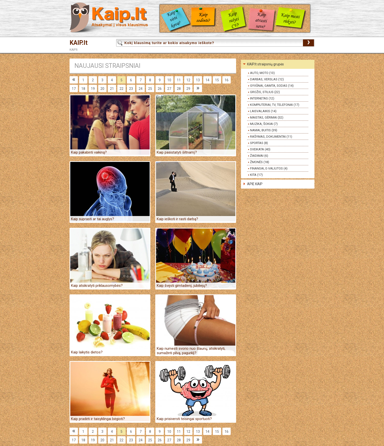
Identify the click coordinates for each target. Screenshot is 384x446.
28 (179, 89)
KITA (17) (256, 175)
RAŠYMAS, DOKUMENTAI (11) (271, 136)
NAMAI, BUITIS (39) (263, 130)
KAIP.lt (79, 43)
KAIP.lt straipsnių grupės (265, 64)
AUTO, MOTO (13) (262, 73)
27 (169, 89)
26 (160, 89)
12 (188, 80)
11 (179, 80)
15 (217, 80)
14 (207, 80)
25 (150, 89)
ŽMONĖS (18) (259, 162)
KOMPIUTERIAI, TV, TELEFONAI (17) (274, 105)
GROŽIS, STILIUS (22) (265, 92)
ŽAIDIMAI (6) (259, 155)
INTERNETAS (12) (262, 98)
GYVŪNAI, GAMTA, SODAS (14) (272, 85)
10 (169, 80)
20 (102, 89)
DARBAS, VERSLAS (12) (267, 79)
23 (131, 89)
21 (112, 89)
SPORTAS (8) (259, 143)
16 (226, 80)
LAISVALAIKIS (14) (263, 111)
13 (198, 80)
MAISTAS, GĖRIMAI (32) (266, 117)
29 (188, 89)
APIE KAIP (255, 184)
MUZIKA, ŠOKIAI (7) (264, 124)
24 (141, 89)
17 (74, 89)
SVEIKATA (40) (260, 149)
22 (121, 89)
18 (83, 89)
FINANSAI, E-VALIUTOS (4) (269, 168)
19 (93, 89)
